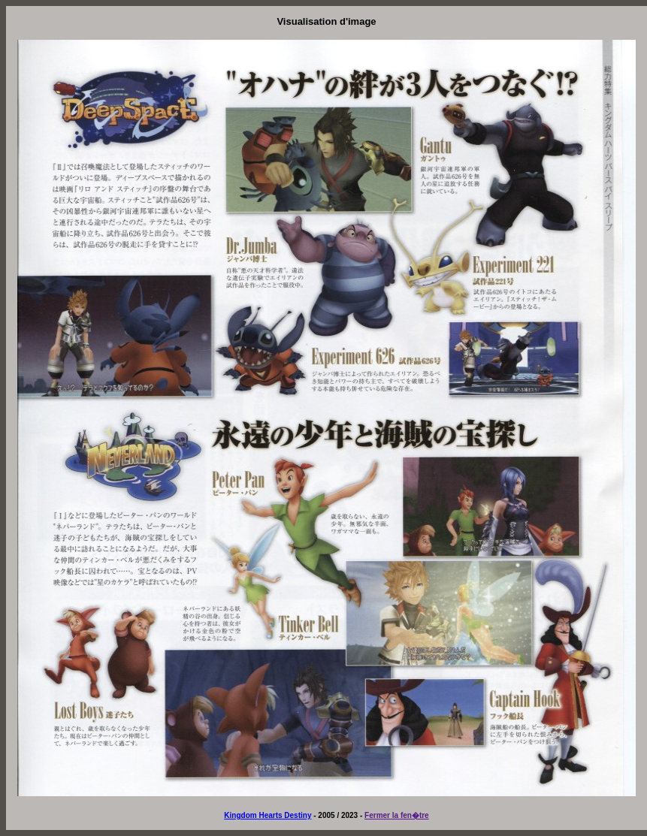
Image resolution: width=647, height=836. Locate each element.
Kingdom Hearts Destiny (267, 815)
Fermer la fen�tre (396, 815)
